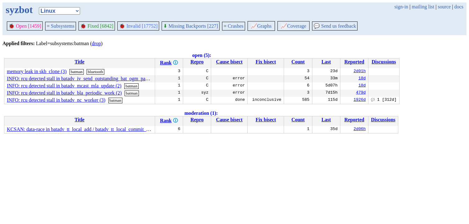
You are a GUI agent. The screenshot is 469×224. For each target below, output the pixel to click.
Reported (354, 61)
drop (96, 43)
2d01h (359, 71)
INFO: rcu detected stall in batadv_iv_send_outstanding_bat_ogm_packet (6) (84, 78)
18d (362, 79)
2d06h (359, 129)
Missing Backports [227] (190, 26)
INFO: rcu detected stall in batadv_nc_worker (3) (56, 100)
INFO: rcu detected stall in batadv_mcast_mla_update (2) (64, 85)
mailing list (423, 6)
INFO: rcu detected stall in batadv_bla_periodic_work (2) (64, 93)
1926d (359, 100)
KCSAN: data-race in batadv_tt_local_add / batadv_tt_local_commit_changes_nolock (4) (96, 129)
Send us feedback (335, 26)
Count (298, 61)
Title (79, 61)
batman (77, 71)
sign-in (401, 6)
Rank (166, 62)
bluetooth (95, 71)
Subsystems (60, 26)
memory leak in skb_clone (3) (37, 71)
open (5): (201, 55)
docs (458, 6)
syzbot (19, 9)
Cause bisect (229, 61)
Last (326, 61)
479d (361, 93)
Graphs (261, 26)
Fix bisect (266, 61)
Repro (196, 61)
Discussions (384, 61)
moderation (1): (201, 113)
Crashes (234, 26)
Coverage (293, 26)
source (444, 6)
